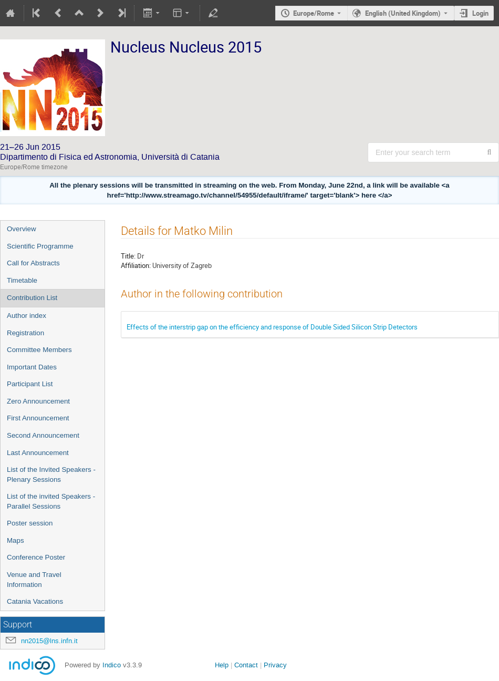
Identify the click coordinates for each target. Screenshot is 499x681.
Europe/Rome (313, 13)
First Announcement (38, 418)
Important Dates (32, 367)
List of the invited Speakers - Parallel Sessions (51, 501)
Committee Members (39, 350)
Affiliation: (136, 265)
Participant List (30, 384)
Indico (111, 665)
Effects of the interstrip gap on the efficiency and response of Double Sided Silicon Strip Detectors (272, 327)
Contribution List (32, 298)
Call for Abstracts (33, 263)
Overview (21, 229)
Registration (25, 333)
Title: (128, 256)
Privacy (275, 665)
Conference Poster (36, 557)
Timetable (22, 280)
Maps (15, 540)
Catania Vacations (35, 601)
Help (221, 665)
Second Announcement (43, 435)
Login (480, 13)
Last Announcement (38, 453)
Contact (246, 665)
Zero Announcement (38, 401)
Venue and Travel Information (34, 580)
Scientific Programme (40, 246)
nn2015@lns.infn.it (49, 640)
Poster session (30, 523)
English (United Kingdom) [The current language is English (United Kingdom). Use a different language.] (403, 13)
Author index (26, 315)
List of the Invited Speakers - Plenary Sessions (51, 474)
